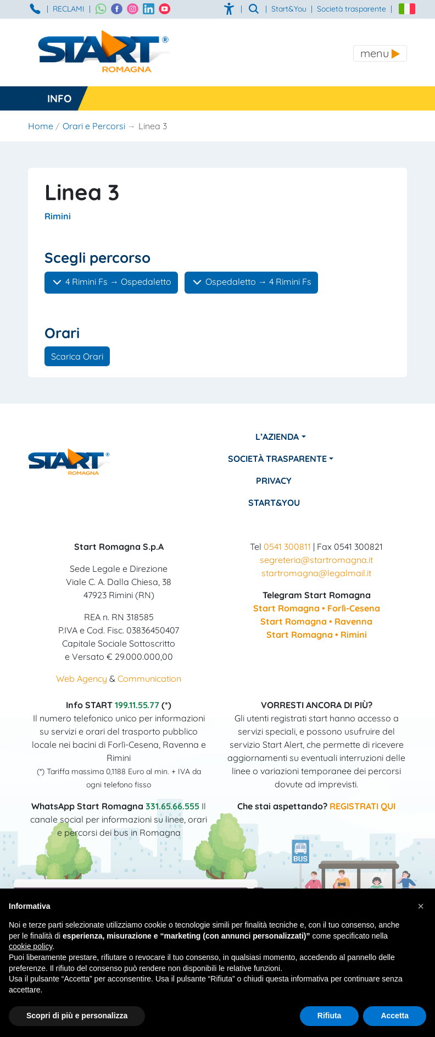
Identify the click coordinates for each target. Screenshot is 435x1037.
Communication (149, 678)
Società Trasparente (277, 458)
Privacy (274, 480)
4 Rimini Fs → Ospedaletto (111, 282)
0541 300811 (287, 546)
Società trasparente (351, 9)
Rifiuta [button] (329, 1015)
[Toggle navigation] (380, 53)
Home (40, 125)
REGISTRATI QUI (362, 806)
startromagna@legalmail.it (316, 572)
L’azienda (277, 436)
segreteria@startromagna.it (316, 559)
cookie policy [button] (30, 946)
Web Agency (81, 678)
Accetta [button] (395, 1015)
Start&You (274, 502)
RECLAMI (69, 9)
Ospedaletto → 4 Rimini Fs (251, 282)
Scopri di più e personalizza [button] (76, 1015)
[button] (421, 906)
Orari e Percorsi (94, 125)
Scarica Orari (77, 356)
